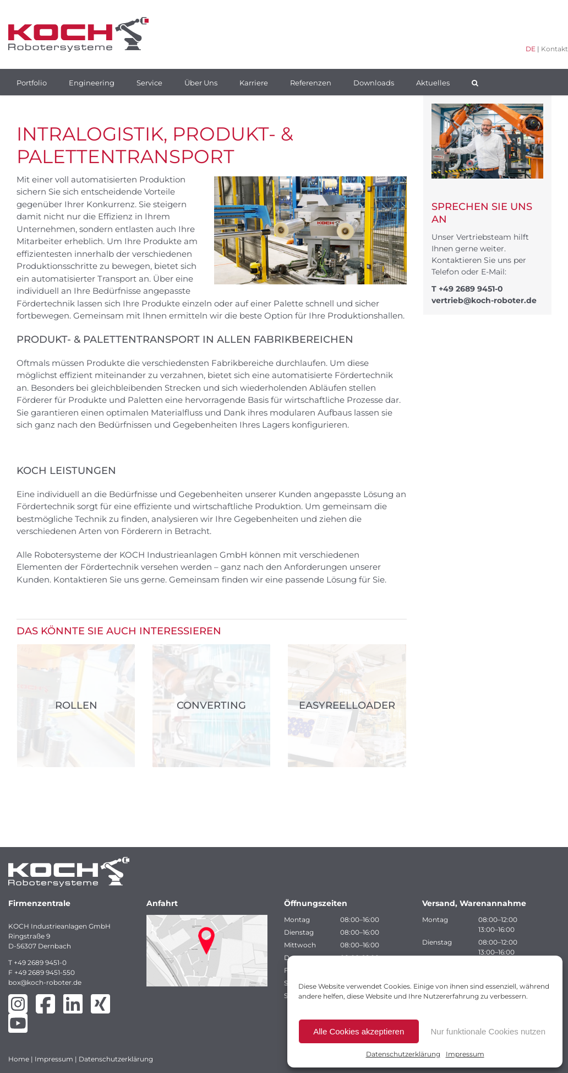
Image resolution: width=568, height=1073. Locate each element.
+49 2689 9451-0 (471, 289)
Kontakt (554, 49)
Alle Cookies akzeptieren (358, 1031)
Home (18, 1059)
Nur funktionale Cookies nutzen (488, 1031)
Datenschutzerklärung (403, 1054)
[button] (475, 82)
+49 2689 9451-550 (44, 972)
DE (531, 49)
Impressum (465, 1054)
